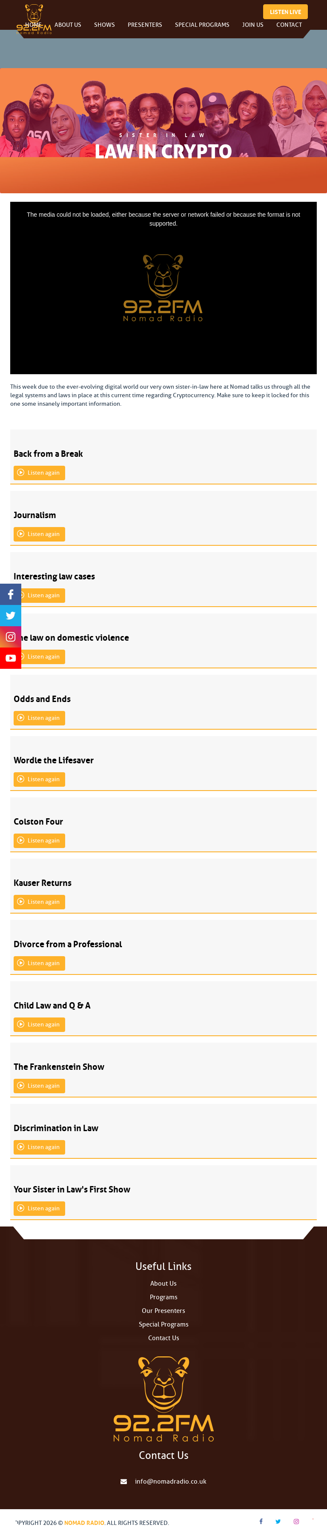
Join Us (253, 29)
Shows (104, 29)
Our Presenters (163, 1311)
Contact (289, 29)
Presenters (145, 29)
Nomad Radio (84, 1522)
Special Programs (202, 29)
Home (33, 29)
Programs (164, 1297)
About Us (67, 29)
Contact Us (163, 1338)
